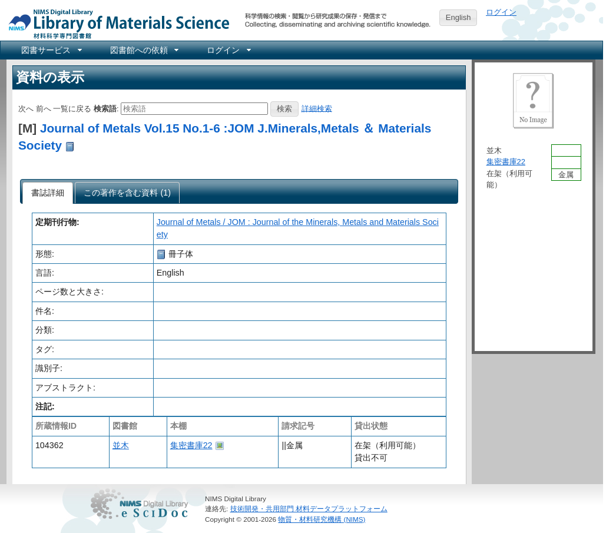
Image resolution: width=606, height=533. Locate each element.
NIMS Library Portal (115, 23)
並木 (120, 445)
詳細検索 (317, 108)
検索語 (105, 108)
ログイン (501, 12)
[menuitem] (50, 50)
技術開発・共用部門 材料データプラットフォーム (309, 508)
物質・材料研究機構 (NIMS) (321, 519)
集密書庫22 (191, 445)
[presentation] (48, 193)
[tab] (48, 193)
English (458, 17)
